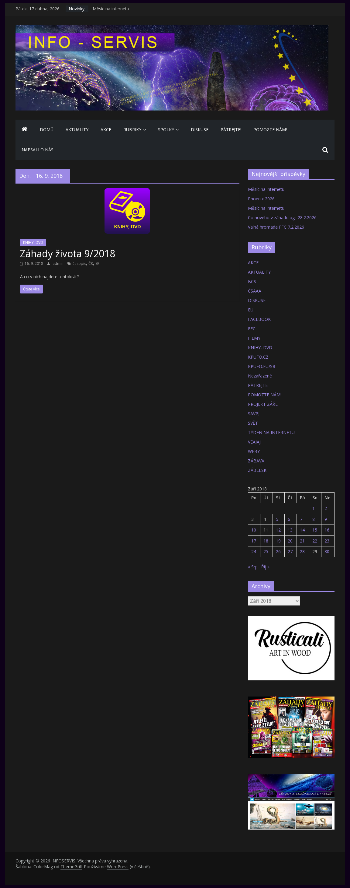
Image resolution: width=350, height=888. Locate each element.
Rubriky (132, 129)
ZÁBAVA (256, 461)
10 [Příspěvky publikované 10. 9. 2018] (253, 530)
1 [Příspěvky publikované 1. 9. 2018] (313, 508)
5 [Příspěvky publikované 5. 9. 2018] (277, 519)
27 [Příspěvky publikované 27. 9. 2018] (290, 551)
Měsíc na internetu (111, 9)
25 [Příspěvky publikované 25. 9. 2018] (265, 551)
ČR (90, 263)
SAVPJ (253, 413)
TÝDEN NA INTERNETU (271, 432)
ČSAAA (254, 291)
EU (250, 310)
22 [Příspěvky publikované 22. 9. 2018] (314, 541)
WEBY (254, 451)
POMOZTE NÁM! (270, 129)
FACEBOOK (259, 319)
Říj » (265, 567)
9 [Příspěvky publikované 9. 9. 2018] (325, 519)
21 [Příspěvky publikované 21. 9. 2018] (302, 541)
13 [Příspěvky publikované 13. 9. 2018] (290, 530)
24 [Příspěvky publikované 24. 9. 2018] (253, 551)
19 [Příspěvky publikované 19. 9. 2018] (278, 541)
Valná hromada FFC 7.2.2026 (276, 227)
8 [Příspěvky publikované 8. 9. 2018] (313, 519)
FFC (252, 329)
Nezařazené (260, 376)
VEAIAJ (254, 442)
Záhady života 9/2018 (67, 253)
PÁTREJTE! (231, 129)
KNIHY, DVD (33, 242)
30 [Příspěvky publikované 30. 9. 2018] (326, 551)
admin (58, 263)
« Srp (253, 567)
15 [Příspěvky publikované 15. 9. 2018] (314, 530)
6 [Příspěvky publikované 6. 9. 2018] (289, 519)
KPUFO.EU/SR (261, 366)
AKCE (106, 129)
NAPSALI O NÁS (37, 150)
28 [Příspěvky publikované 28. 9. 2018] (302, 551)
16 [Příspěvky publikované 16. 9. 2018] (326, 530)
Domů (46, 129)
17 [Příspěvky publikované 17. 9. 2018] (253, 541)
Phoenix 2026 (261, 199)
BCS (252, 281)
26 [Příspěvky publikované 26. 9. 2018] (278, 551)
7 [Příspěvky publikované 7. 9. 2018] (301, 519)
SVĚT (253, 423)
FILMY (254, 338)
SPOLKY (166, 129)
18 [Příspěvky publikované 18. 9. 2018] (265, 541)
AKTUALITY (77, 129)
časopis (79, 263)
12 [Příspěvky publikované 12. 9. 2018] (278, 530)
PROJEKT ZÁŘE (263, 404)
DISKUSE (199, 129)
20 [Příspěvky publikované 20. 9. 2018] (290, 541)
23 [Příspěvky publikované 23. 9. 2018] (326, 541)
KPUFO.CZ (258, 357)
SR (97, 263)
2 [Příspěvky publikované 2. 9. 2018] (325, 508)
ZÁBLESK (257, 470)
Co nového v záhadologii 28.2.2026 (282, 217)
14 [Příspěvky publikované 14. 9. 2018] (302, 530)
